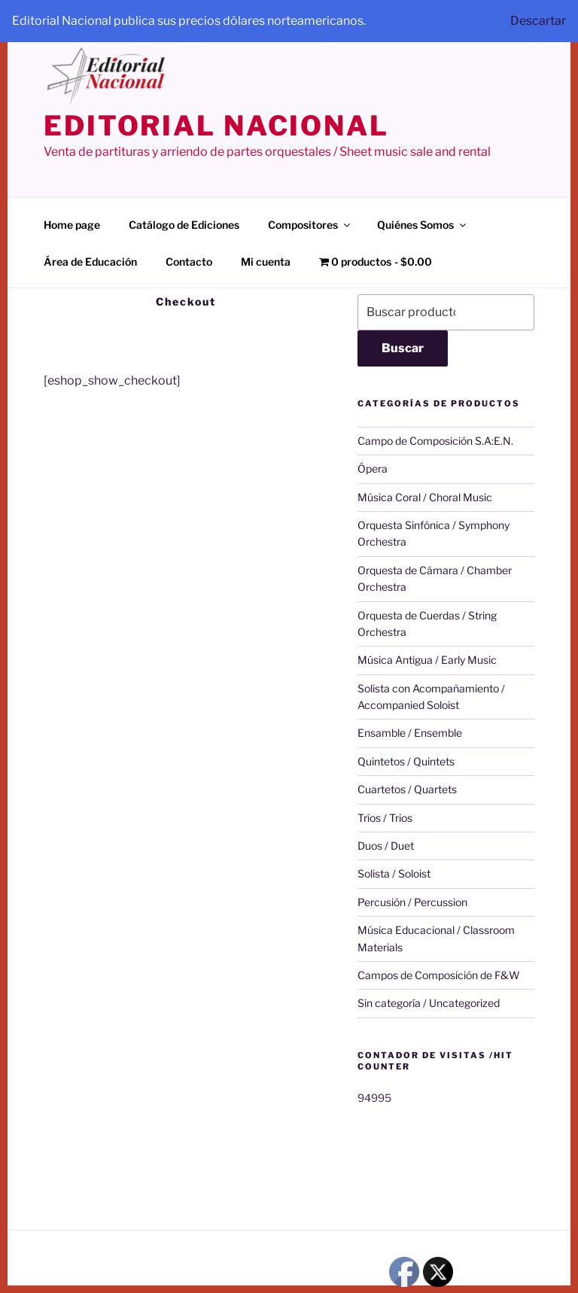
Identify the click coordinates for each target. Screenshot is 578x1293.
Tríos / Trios (384, 817)
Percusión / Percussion (412, 902)
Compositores (310, 224)
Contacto (189, 261)
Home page (72, 224)
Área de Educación (90, 261)
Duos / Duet (385, 845)
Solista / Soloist (393, 873)
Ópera (372, 468)
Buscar (403, 348)
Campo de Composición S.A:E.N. (435, 440)
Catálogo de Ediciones (184, 224)
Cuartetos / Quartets (407, 789)
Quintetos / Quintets (406, 761)
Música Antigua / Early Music (427, 659)
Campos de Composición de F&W (438, 975)
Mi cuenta (266, 261)
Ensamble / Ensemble (409, 732)
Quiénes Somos (422, 224)
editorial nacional (216, 125)
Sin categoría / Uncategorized (428, 1002)
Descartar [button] (538, 21)
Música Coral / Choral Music (424, 497)
